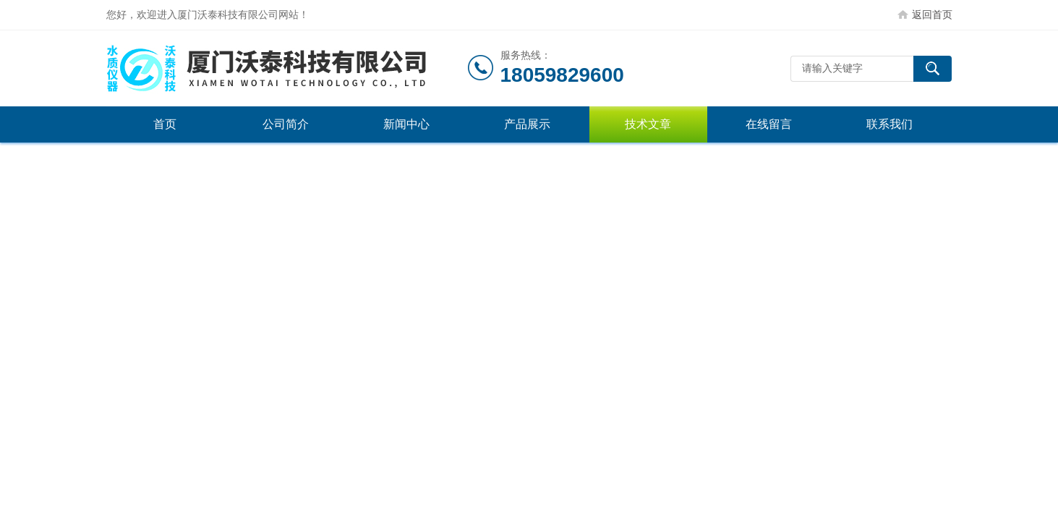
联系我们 (889, 124)
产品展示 (527, 124)
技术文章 (648, 124)
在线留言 (769, 124)
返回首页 (932, 14)
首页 (164, 124)
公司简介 (286, 124)
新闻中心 (406, 124)
